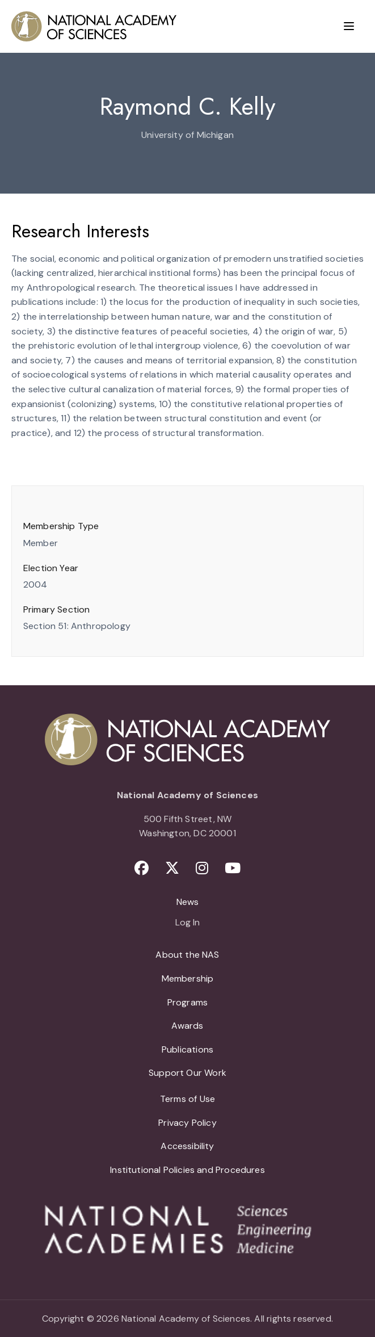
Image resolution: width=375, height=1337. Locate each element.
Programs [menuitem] (187, 1002)
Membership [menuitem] (188, 978)
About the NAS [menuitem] (187, 955)
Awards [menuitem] (187, 1026)
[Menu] (349, 26)
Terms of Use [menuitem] (187, 1099)
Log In (187, 923)
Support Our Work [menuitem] (187, 1073)
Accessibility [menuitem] (187, 1146)
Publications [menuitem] (187, 1049)
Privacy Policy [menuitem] (187, 1123)
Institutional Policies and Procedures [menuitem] (187, 1170)
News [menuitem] (187, 902)
